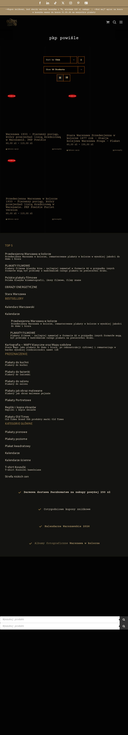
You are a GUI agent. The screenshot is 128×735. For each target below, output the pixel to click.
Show (55, 70)
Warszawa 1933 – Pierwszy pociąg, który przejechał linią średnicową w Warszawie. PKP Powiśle (33, 137)
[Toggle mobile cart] (108, 22)
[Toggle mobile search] (114, 22)
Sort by (53, 60)
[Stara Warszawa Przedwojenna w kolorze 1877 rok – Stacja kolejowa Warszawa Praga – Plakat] (94, 112)
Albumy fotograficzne (67, 543)
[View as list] (67, 78)
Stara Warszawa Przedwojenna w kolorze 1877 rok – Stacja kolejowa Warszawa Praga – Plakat (93, 138)
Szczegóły (58, 149)
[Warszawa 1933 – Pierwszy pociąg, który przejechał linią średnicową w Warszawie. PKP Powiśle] (33, 111)
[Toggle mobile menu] (121, 22)
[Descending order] (81, 60)
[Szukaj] (124, 619)
